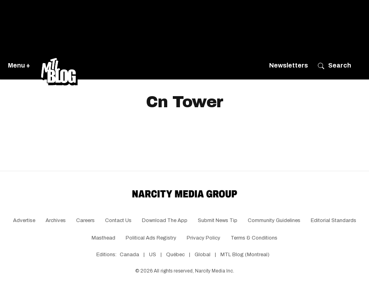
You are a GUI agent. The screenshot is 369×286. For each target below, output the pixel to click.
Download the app (164, 220)
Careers (85, 220)
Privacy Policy (203, 238)
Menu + (19, 65)
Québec (175, 254)
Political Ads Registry (151, 238)
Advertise (24, 220)
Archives (56, 220)
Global (202, 254)
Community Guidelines (274, 220)
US (152, 254)
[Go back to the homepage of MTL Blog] (59, 65)
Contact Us (118, 220)
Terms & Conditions (254, 238)
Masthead (103, 238)
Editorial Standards (333, 220)
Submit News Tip (217, 220)
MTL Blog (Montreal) (245, 254)
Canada (129, 254)
